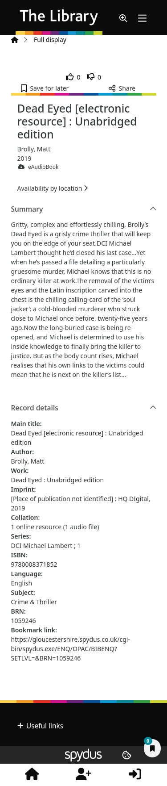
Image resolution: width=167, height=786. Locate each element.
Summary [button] (84, 209)
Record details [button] (84, 408)
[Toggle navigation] (142, 18)
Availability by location (52, 188)
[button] (123, 18)
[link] (73, 77)
